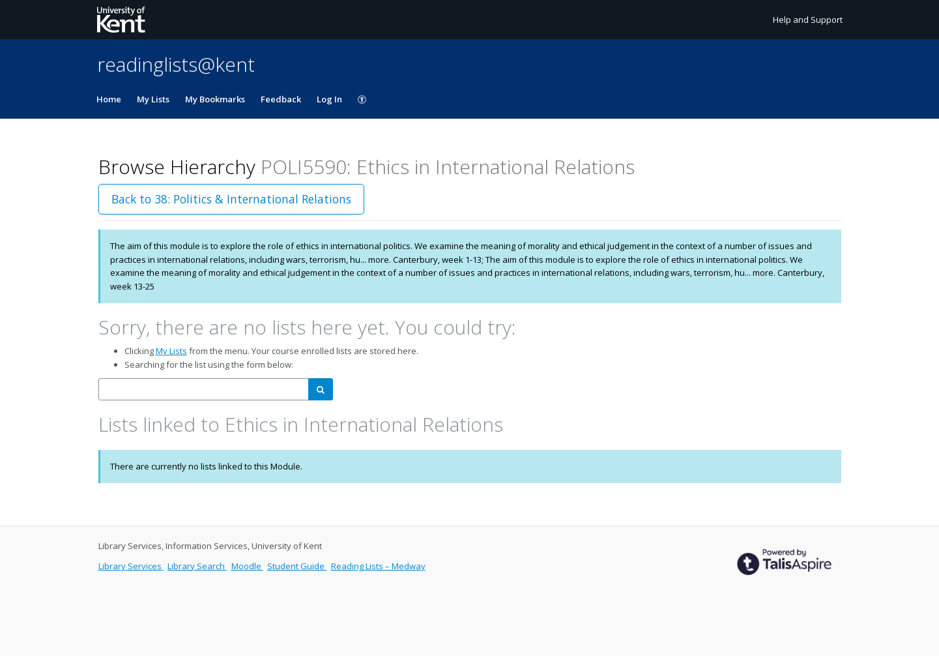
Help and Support (808, 19)
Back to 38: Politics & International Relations (231, 199)
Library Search (197, 566)
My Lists (153, 99)
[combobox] (203, 389)
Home (108, 99)
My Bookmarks (215, 99)
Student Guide (296, 566)
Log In (329, 99)
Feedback (281, 99)
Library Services (131, 566)
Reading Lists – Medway (378, 566)
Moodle (247, 566)
